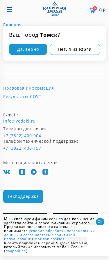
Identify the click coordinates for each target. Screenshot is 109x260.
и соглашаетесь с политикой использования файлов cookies (39, 236)
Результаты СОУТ (22, 96)
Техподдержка (23, 196)
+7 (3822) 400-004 (12, 135)
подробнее (16, 250)
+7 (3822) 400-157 (19, 148)
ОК (100, 221)
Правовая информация (28, 88)
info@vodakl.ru (19, 121)
